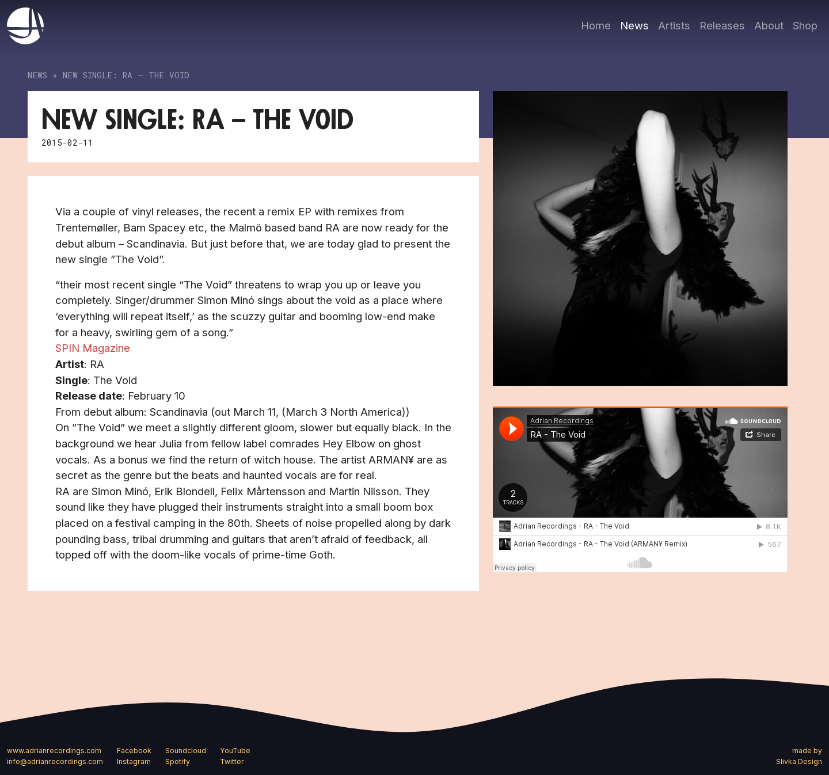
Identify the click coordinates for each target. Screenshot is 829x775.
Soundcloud (185, 750)
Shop (805, 25)
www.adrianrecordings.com (54, 750)
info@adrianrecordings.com (55, 761)
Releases (722, 25)
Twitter (232, 761)
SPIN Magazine (92, 347)
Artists (674, 25)
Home (596, 25)
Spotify (177, 761)
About (769, 25)
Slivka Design (799, 761)
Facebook (134, 750)
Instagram (134, 761)
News (634, 25)
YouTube (235, 750)
